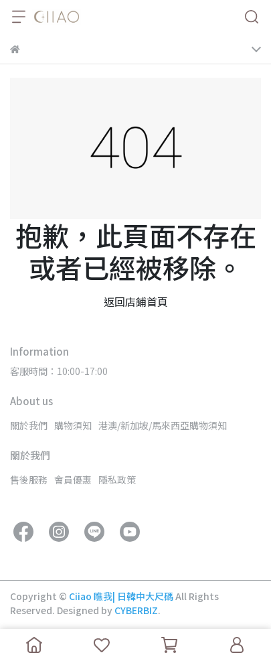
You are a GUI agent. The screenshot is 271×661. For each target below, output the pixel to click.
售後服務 (29, 479)
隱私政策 (117, 479)
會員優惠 (73, 479)
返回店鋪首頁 (136, 301)
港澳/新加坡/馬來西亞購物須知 (162, 425)
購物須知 (73, 425)
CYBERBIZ (136, 610)
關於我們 (29, 425)
